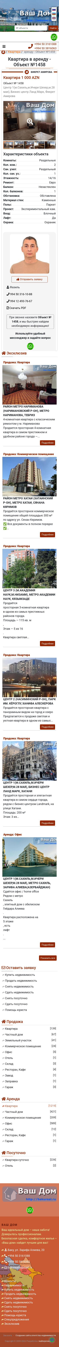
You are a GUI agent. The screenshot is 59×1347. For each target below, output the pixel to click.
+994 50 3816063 (45, 48)
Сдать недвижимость (18, 1302)
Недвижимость (14, 1285)
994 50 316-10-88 (19, 341)
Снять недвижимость (18, 1298)
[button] (29, 119)
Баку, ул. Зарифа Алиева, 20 (24, 1250)
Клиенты (10, 1281)
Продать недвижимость (20, 1293)
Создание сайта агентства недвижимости (36, 1335)
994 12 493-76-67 (19, 348)
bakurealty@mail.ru (18, 1267)
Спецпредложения (16, 1319)
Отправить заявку (29, 326)
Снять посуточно (15, 1306)
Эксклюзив (11, 1323)
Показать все (47, 958)
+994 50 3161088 (45, 44)
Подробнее (48, 442)
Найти (53, 28)
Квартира (14, 51)
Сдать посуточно (15, 1311)
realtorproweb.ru (46, 1341)
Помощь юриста (15, 1315)
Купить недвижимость (19, 1289)
